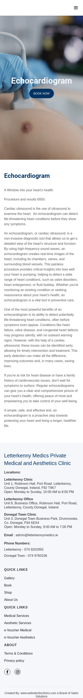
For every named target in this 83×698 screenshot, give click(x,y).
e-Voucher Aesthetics (19, 637)
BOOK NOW (41, 93)
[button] (76, 8)
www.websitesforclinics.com (38, 693)
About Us (11, 599)
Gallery (9, 578)
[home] (22, 8)
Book (8, 585)
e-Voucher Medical (18, 630)
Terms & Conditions (18, 653)
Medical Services (16, 616)
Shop (8, 592)
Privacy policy (14, 660)
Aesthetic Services (17, 623)
